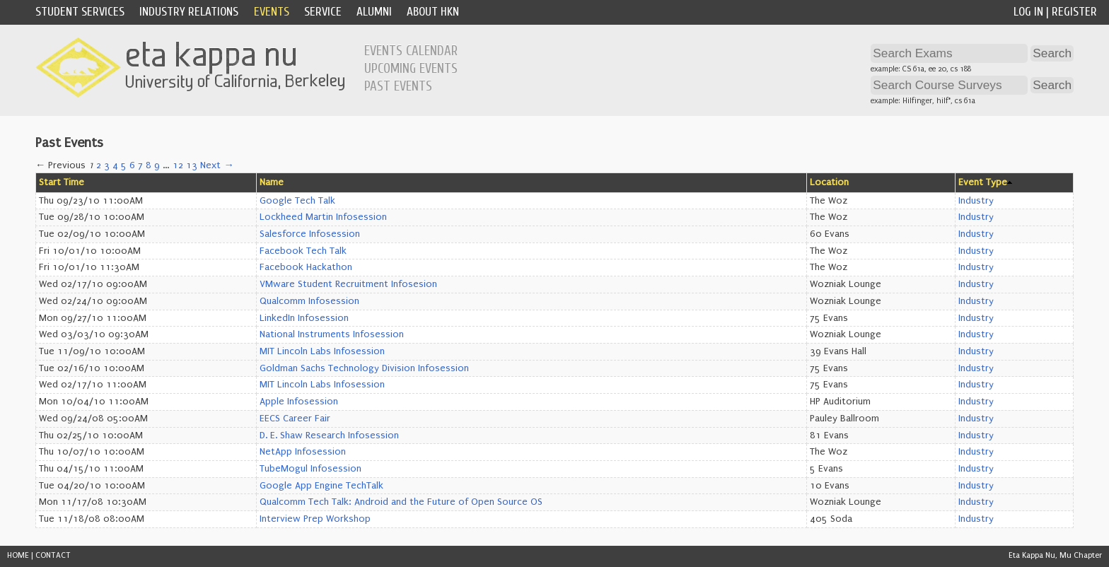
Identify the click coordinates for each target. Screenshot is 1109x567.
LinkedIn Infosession (304, 318)
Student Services (79, 11)
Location (829, 182)
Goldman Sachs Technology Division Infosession (364, 368)
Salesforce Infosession (310, 234)
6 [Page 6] (132, 165)
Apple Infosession (299, 401)
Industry (976, 200)
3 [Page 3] (107, 165)
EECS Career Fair (295, 418)
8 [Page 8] (148, 165)
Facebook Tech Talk (303, 251)
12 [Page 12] (178, 165)
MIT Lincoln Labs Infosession (322, 351)
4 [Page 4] (115, 165)
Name (272, 182)
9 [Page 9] (157, 165)
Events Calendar (411, 51)
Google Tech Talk (297, 200)
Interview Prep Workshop (315, 519)
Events (271, 11)
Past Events (398, 86)
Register (1074, 11)
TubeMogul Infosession (310, 468)
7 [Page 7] (140, 165)
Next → (216, 165)
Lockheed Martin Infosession (323, 217)
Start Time (61, 182)
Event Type (982, 182)
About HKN (433, 11)
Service (323, 11)
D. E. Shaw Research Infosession (329, 435)
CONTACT (53, 555)
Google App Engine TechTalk (321, 485)
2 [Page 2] (98, 165)
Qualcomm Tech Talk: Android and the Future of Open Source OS (401, 502)
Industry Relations (188, 11)
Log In (1028, 11)
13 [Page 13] (191, 165)
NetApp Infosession (303, 451)
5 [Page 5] (124, 165)
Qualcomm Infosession (309, 301)
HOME (18, 555)
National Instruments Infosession (332, 334)
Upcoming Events (411, 68)
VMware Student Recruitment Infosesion (348, 284)
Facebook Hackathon (306, 267)
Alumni (374, 11)
